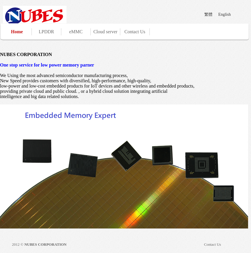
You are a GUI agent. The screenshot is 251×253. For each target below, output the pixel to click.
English (224, 14)
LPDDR (46, 31)
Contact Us (134, 31)
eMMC (76, 31)
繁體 (208, 14)
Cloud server (105, 31)
